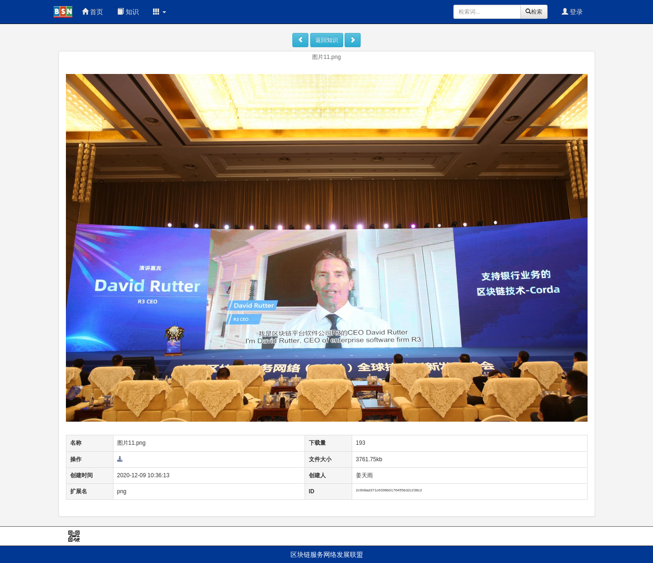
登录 (572, 12)
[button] (159, 12)
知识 (128, 12)
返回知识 (326, 40)
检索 (533, 11)
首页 (93, 12)
